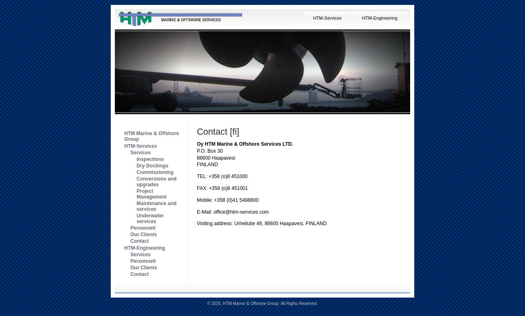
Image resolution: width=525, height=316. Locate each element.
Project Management (152, 194)
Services (140, 153)
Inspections (150, 159)
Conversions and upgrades (156, 181)
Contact (139, 241)
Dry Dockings (152, 166)
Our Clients (143, 234)
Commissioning (155, 172)
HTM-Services (327, 18)
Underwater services (150, 218)
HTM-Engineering (379, 18)
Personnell (142, 228)
